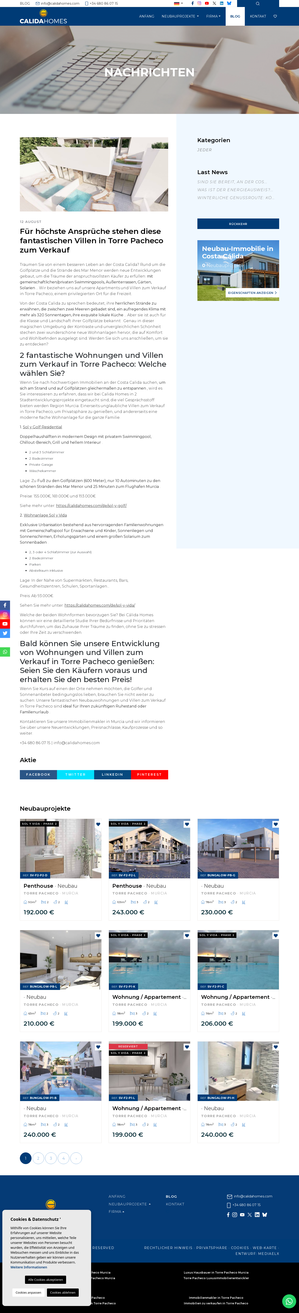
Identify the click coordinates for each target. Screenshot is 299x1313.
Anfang (146, 16)
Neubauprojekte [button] (179, 16)
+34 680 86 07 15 (101, 3)
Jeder (204, 150)
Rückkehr (238, 224)
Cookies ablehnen (63, 1292)
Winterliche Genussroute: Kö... (236, 198)
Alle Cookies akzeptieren (45, 1280)
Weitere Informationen (29, 1267)
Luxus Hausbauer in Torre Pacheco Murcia (216, 1272)
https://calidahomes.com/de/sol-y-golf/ (91, 505)
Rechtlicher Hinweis (168, 1248)
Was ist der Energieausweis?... (235, 190)
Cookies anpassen (28, 1292)
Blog (25, 3)
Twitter (75, 774)
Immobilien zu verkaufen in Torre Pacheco (216, 1303)
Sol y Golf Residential (42, 427)
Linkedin (112, 774)
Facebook (38, 774)
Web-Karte (265, 1248)
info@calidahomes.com (57, 3)
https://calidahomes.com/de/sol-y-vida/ (99, 605)
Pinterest (149, 774)
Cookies (240, 1248)
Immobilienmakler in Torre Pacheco (216, 1297)
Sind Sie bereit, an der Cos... (232, 182)
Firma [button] (212, 16)
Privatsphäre (212, 1248)
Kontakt (258, 16)
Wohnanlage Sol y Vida (45, 515)
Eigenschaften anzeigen (252, 293)
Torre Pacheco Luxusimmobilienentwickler (216, 1278)
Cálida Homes (49, 16)
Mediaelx (268, 1254)
